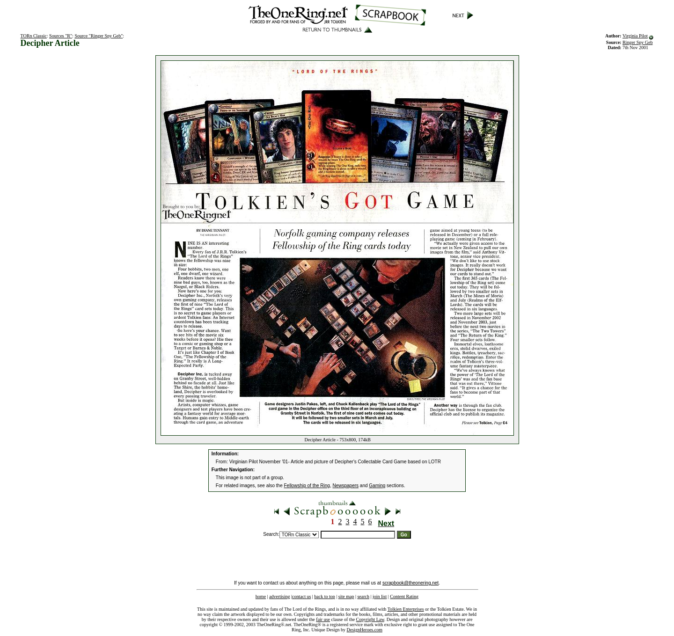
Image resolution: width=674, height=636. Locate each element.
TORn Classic (34, 35)
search (363, 596)
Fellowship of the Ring (307, 485)
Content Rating (404, 596)
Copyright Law (370, 619)
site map (346, 596)
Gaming (377, 485)
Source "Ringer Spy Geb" (98, 35)
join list (380, 596)
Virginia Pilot (635, 35)
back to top (324, 596)
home (261, 596)
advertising (279, 596)
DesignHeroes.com (364, 629)
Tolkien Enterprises (406, 609)
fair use (323, 619)
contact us (301, 596)
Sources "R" (60, 35)
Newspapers (345, 485)
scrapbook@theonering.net (410, 582)
